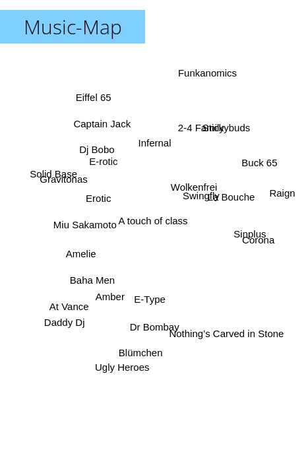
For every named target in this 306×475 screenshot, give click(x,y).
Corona (258, 239)
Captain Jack (103, 123)
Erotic (98, 198)
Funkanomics (206, 73)
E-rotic (104, 161)
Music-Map (73, 26)
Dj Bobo (97, 149)
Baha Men (93, 281)
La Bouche (231, 197)
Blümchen (141, 352)
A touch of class (153, 220)
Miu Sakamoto (85, 222)
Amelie (81, 253)
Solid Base (54, 171)
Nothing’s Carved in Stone (226, 332)
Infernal (155, 142)
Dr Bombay (156, 326)
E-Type (152, 299)
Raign (281, 193)
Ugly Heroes (121, 366)
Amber (109, 295)
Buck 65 (258, 163)
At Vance (69, 305)
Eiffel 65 (93, 97)
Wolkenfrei (194, 187)
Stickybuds (226, 128)
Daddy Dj (65, 322)
